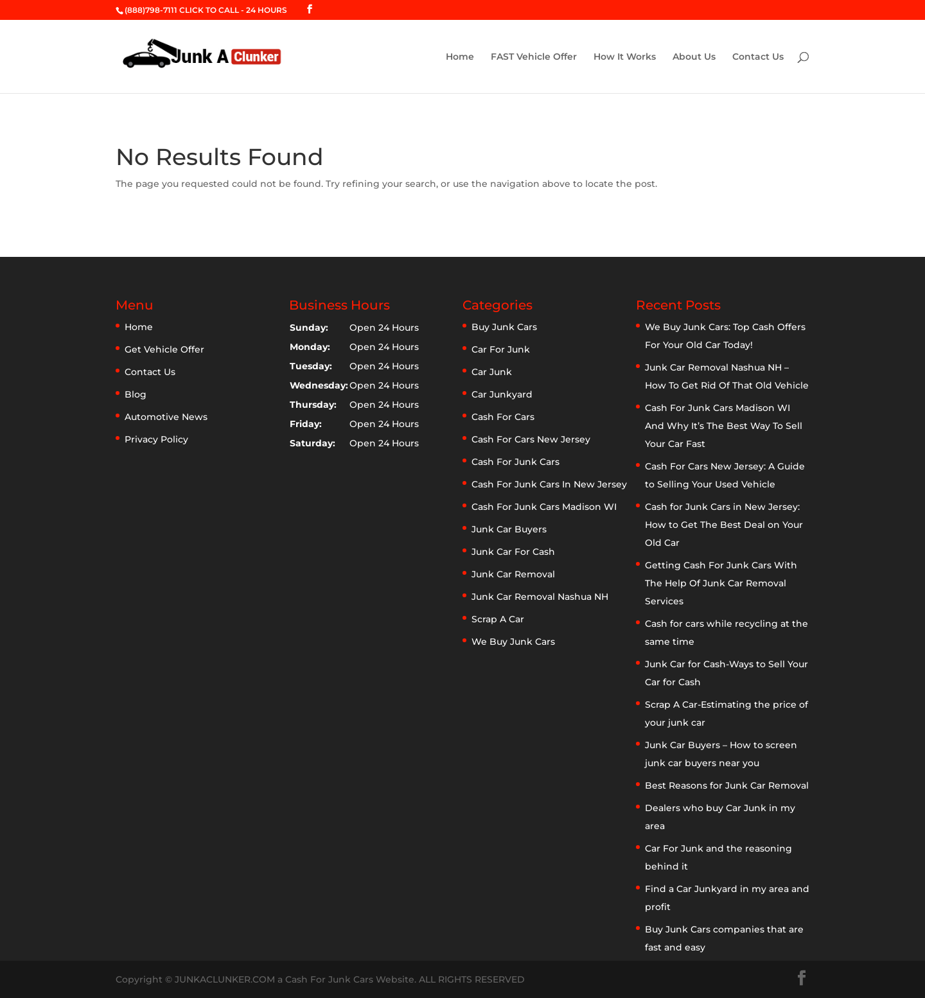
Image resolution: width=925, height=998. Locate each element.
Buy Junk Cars (504, 327)
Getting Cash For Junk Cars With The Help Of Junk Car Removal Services (721, 583)
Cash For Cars (502, 417)
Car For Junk (500, 349)
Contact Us (758, 57)
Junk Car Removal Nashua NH (539, 596)
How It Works (625, 57)
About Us (694, 57)
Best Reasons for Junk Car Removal (727, 785)
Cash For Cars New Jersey (530, 439)
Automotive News (166, 417)
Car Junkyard (502, 394)
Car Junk (491, 372)
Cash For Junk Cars (515, 462)
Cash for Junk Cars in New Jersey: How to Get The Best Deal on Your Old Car (724, 524)
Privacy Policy (156, 439)
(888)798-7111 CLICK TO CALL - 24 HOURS (206, 10)
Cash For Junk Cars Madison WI (544, 506)
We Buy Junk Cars (513, 641)
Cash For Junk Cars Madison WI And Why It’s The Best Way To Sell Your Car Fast (723, 426)
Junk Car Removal (513, 574)
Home (460, 57)
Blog (135, 394)
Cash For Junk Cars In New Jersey (549, 484)
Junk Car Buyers (509, 529)
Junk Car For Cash (513, 551)
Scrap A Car (497, 619)
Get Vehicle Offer (164, 349)
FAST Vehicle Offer (534, 57)
